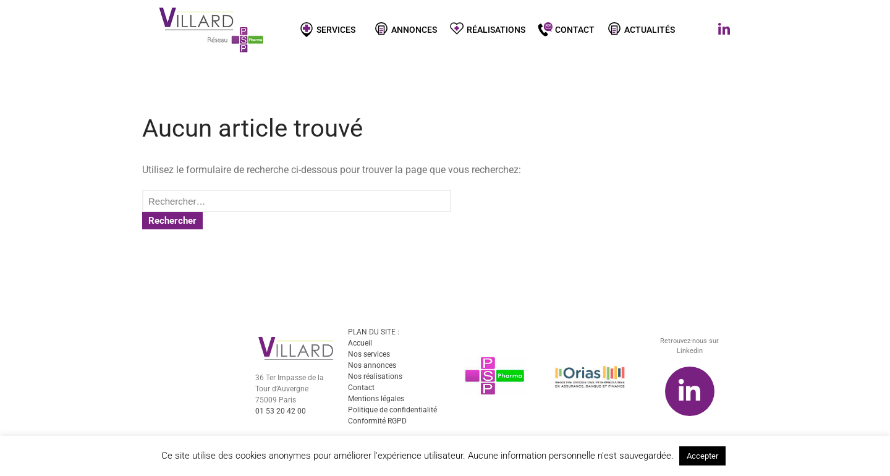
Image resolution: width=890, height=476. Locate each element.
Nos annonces (372, 366)
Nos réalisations (375, 377)
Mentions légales (376, 400)
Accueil (360, 344)
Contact (566, 29)
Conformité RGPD (377, 422)
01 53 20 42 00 (280, 412)
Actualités (641, 29)
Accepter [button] (702, 456)
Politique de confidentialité (392, 411)
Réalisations (487, 29)
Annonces (405, 29)
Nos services (369, 355)
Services (330, 29)
